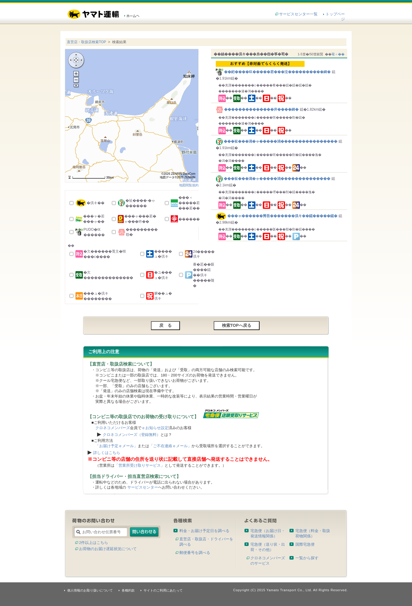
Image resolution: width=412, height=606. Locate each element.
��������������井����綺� (258, 109)
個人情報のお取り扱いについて (90, 590)
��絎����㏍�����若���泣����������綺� (280, 67)
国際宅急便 (305, 544)
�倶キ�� (95, 203)
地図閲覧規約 (189, 185)
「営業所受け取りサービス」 (140, 465)
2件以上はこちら (93, 542)
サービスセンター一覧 (298, 14)
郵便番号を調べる (194, 552)
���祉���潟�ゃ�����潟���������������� (277, 141)
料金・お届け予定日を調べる (204, 531)
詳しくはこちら (106, 452)
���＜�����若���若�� (189, 202)
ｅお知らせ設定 (154, 428)
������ (189, 219)
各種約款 (128, 590)
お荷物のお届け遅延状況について (108, 549)
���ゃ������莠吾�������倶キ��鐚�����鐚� (276, 216)
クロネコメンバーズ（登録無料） (131, 434)
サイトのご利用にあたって (163, 590)
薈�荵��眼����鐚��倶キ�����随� (203, 275)
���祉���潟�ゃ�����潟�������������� (273, 179)
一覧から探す (306, 558)
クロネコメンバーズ (112, 428)
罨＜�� (338, 54)
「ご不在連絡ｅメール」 (170, 446)
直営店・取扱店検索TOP (86, 42)
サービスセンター (142, 487)
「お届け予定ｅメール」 (116, 446)
